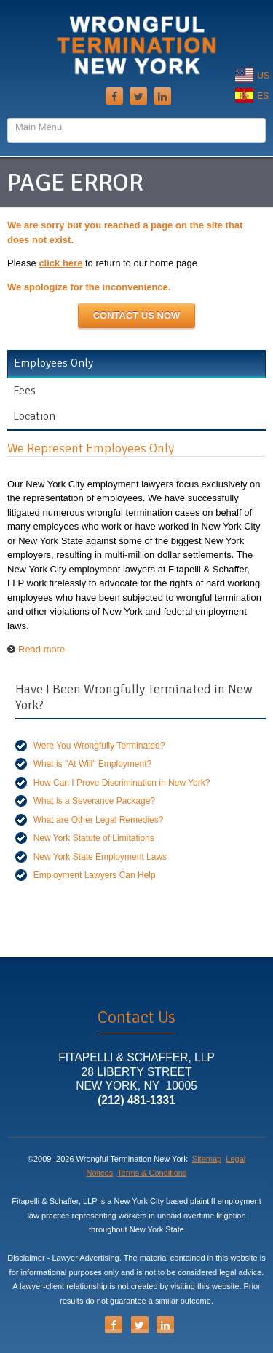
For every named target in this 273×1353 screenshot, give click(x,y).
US (252, 76)
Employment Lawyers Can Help (94, 875)
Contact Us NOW (137, 315)
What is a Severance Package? (94, 801)
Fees (24, 390)
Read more (41, 649)
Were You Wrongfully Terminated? (99, 746)
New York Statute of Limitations (93, 838)
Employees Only (53, 363)
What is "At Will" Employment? (92, 764)
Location (34, 416)
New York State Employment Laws (100, 857)
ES (252, 96)
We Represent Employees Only (90, 448)
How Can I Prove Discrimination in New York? (121, 783)
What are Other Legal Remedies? (98, 820)
